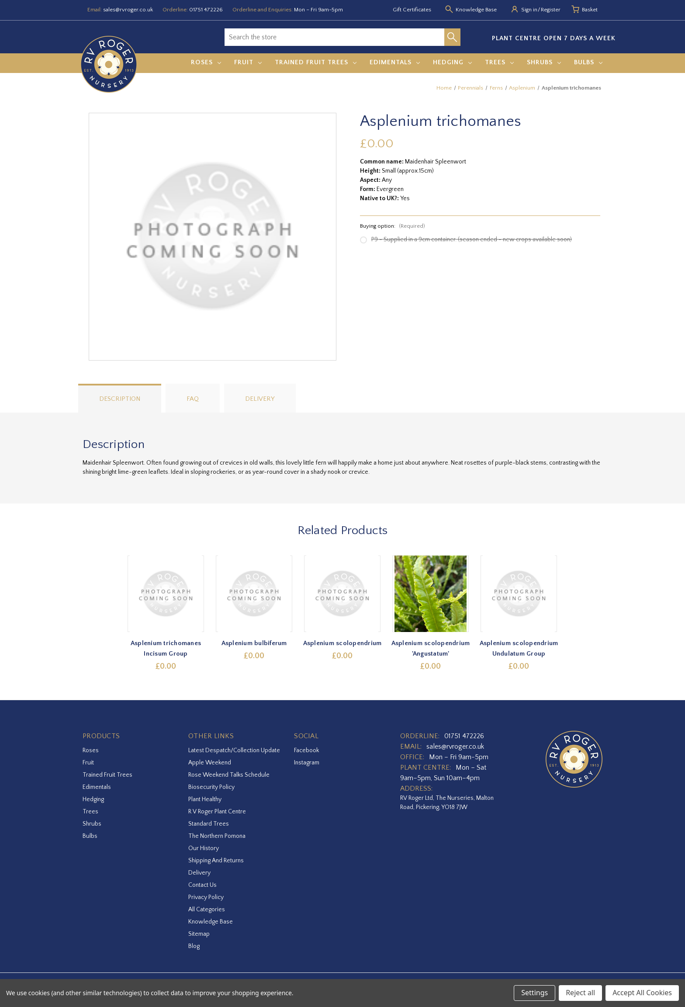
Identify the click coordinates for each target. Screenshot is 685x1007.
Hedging (452, 62)
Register (550, 10)
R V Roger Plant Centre (217, 811)
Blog (194, 946)
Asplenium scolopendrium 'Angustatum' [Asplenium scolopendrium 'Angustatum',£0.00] (430, 648)
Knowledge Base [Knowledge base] (476, 10)
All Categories (206, 909)
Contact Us (202, 885)
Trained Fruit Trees (315, 62)
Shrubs (544, 62)
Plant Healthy (204, 799)
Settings (534, 992)
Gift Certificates (412, 10)
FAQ (193, 399)
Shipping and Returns (216, 860)
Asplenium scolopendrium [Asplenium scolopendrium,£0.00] (342, 643)
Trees (499, 62)
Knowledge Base (210, 921)
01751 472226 (206, 10)
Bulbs (588, 62)
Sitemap (199, 934)
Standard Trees (208, 823)
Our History (203, 848)
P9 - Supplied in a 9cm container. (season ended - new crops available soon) (471, 239)
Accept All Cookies (642, 992)
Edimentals (395, 62)
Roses (206, 62)
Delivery (260, 399)
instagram (306, 762)
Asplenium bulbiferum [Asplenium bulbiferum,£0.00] (254, 643)
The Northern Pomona (217, 836)
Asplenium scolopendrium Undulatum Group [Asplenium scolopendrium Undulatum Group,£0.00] (519, 648)
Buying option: (392, 226)
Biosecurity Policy (211, 787)
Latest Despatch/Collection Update (234, 750)
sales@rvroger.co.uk (128, 10)
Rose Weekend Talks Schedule (229, 774)
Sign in (529, 10)
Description (119, 399)
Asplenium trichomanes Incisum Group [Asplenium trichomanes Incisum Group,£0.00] (166, 648)
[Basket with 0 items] (589, 10)
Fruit (248, 62)
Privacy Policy (206, 897)
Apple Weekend (209, 762)
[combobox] (334, 37)
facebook (306, 750)
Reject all (580, 992)
